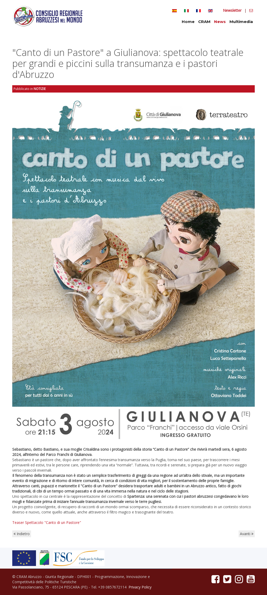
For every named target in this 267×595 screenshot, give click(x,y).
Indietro (22, 533)
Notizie (40, 89)
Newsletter (232, 10)
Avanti (246, 533)
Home (188, 21)
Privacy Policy (140, 587)
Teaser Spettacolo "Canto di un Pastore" (46, 522)
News (220, 21)
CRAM (204, 21)
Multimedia (241, 21)
